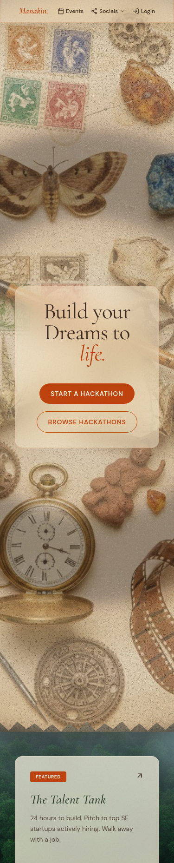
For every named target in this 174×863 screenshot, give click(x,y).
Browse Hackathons (87, 422)
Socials (108, 11)
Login (144, 11)
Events (71, 11)
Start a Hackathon (87, 393)
